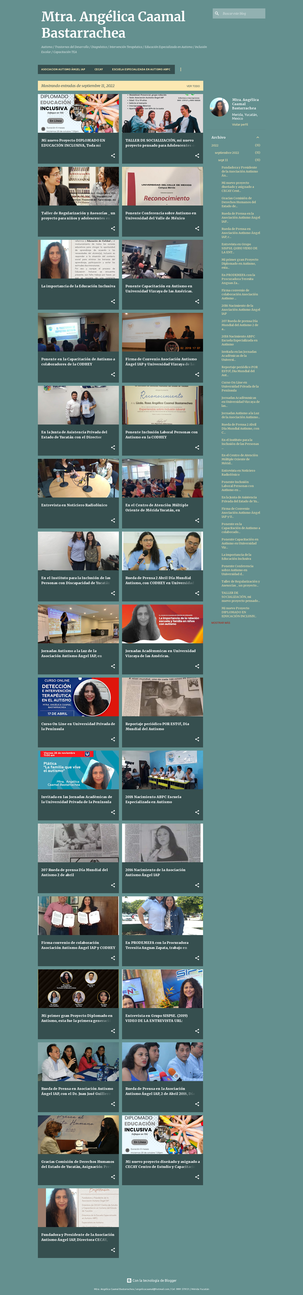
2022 (214, 145)
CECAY (98, 69)
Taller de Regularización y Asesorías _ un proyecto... (241, 583)
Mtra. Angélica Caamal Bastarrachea (113, 24)
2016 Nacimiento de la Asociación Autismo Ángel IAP (241, 310)
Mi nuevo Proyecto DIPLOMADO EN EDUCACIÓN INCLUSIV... (239, 612)
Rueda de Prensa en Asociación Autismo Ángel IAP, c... (241, 233)
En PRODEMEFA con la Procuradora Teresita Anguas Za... (238, 279)
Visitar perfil (240, 124)
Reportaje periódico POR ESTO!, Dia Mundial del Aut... (240, 371)
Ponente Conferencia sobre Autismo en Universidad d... (237, 570)
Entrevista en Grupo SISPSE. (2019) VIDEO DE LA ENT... (239, 248)
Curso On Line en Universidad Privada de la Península (240, 386)
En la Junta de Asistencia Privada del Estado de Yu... (240, 499)
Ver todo (193, 86)
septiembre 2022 (227, 153)
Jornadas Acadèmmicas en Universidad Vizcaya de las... (241, 402)
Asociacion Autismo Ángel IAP (63, 69)
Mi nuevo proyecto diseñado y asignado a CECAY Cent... (238, 187)
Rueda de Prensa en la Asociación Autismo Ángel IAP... (241, 217)
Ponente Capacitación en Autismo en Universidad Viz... (240, 543)
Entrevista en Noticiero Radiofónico (238, 472)
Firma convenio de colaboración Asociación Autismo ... (240, 294)
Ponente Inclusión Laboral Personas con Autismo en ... (238, 486)
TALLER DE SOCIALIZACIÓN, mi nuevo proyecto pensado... (241, 597)
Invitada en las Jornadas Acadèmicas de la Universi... (239, 356)
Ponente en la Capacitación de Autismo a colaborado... (241, 528)
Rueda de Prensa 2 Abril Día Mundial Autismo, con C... (240, 428)
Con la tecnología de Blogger (152, 1280)
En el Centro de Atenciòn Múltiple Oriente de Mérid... (240, 459)
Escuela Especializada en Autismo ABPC (141, 69)
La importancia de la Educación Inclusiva (236, 557)
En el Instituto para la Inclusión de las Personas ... (240, 444)
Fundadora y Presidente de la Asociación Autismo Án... (240, 171)
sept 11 (223, 160)
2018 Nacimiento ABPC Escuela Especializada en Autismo (240, 340)
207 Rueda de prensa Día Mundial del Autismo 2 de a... (240, 325)
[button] (113, 156)
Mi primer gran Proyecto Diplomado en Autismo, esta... (240, 263)
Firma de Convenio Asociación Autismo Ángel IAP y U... (241, 513)
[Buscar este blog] (243, 13)
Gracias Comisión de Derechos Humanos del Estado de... (239, 202)
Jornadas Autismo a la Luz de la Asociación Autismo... (241, 415)
